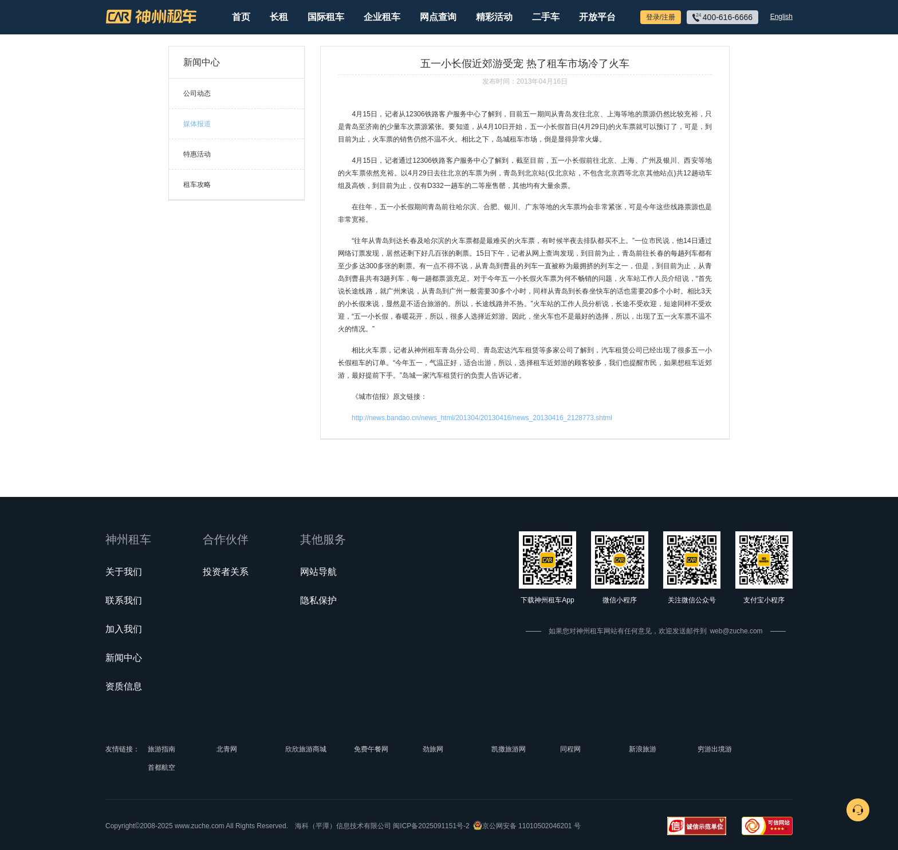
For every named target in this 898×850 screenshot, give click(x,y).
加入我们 (123, 629)
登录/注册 (660, 17)
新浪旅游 (642, 749)
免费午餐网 (371, 749)
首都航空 (161, 767)
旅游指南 (161, 749)
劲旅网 (433, 749)
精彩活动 (494, 17)
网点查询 (438, 17)
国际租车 (326, 17)
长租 (279, 17)
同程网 (570, 749)
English (781, 17)
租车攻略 (197, 185)
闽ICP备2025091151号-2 (431, 826)
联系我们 (123, 600)
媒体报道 (197, 124)
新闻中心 (123, 658)
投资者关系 (226, 572)
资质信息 (123, 686)
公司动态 (197, 93)
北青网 (226, 749)
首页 (241, 17)
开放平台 (597, 17)
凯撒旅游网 (508, 749)
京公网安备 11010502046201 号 (531, 826)
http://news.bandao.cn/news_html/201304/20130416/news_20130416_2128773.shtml (482, 418)
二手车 (546, 17)
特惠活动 (197, 154)
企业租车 (382, 17)
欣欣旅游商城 (305, 749)
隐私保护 (318, 600)
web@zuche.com (736, 631)
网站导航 (318, 572)
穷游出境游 (715, 749)
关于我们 (123, 572)
